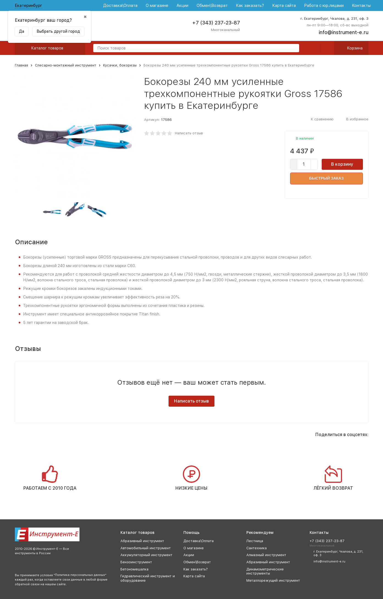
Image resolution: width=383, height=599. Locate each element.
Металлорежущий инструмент (273, 580)
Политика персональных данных (80, 575)
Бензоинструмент (136, 562)
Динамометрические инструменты (265, 571)
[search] (292, 48)
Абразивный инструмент (142, 541)
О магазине (157, 5)
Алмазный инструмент (266, 555)
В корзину (342, 164)
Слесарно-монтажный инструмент (65, 65)
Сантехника (256, 548)
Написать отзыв (189, 133)
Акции (182, 5)
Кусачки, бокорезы (120, 65)
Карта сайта (284, 5)
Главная (21, 65)
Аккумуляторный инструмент (146, 555)
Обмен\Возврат (212, 5)
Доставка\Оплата (120, 5)
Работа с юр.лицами (324, 5)
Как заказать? (250, 5)
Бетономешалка (134, 569)
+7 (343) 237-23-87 (216, 23)
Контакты (361, 5)
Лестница (254, 541)
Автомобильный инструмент (145, 548)
